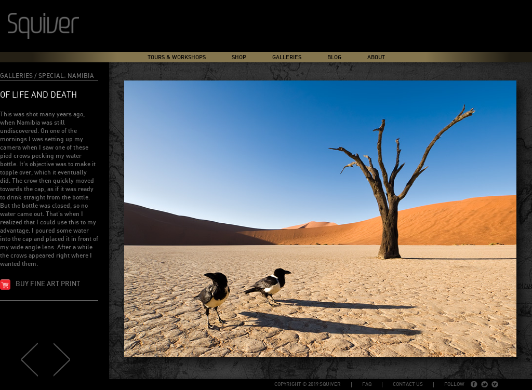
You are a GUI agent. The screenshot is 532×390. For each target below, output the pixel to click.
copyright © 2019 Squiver (307, 384)
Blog (334, 57)
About (376, 57)
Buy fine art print (48, 284)
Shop (239, 57)
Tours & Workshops (177, 57)
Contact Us (408, 384)
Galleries (286, 57)
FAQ (366, 384)
